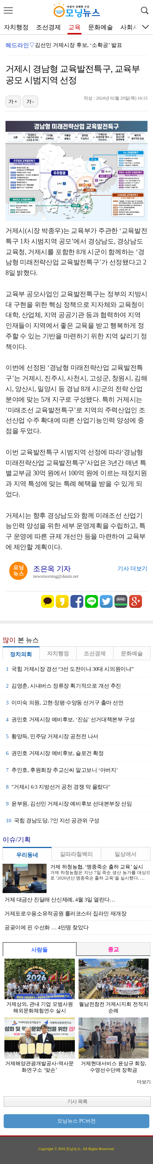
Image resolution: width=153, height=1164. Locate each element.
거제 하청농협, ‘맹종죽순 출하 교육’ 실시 (96, 867)
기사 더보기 (132, 568)
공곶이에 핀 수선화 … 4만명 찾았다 (46, 927)
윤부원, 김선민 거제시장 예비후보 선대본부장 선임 (69, 804)
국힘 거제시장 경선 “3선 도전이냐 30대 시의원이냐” (70, 669)
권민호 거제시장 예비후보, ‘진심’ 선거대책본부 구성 (70, 719)
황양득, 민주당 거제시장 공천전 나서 (52, 736)
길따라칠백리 (76, 854)
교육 (74, 27)
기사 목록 (77, 1101)
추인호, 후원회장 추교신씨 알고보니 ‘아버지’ (62, 770)
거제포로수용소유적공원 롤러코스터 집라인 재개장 (65, 913)
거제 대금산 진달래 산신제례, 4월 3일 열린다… (59, 900)
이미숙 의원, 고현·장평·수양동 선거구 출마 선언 (65, 703)
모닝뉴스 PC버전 (76, 1121)
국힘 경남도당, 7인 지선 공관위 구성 (52, 820)
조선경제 (48, 27)
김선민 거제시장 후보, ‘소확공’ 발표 (78, 45)
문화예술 (100, 27)
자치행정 (16, 27)
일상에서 (125, 854)
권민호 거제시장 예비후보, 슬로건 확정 (55, 753)
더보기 (143, 1082)
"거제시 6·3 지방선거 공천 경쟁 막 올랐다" (58, 787)
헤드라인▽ (20, 45)
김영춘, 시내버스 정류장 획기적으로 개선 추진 (63, 686)
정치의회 (21, 654)
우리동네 (27, 855)
